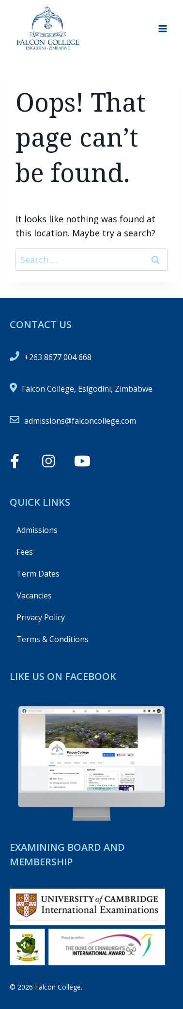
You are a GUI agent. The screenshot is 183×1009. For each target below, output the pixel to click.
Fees (24, 551)
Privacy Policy (40, 617)
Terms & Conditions (52, 639)
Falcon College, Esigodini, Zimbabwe (87, 388)
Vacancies (34, 595)
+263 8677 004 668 (58, 357)
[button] (14, 461)
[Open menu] (162, 28)
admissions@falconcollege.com (80, 420)
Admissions (37, 530)
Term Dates (38, 573)
